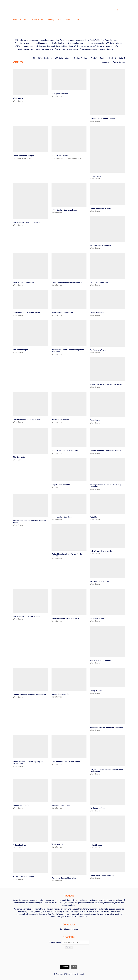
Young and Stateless (60, 94)
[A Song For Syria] (30, 829)
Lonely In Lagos (96, 691)
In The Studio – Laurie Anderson (64, 210)
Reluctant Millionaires (60, 420)
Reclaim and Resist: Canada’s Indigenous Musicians (68, 351)
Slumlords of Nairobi (98, 618)
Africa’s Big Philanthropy (100, 582)
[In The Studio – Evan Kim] (69, 504)
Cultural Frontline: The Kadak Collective (105, 451)
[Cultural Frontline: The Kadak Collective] (107, 437)
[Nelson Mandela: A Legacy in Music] (30, 404)
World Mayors (57, 844)
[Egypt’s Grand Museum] (69, 469)
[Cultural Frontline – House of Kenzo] (69, 602)
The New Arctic (19, 457)
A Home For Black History (23, 877)
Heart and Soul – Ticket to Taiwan (26, 313)
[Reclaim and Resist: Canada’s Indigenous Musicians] (69, 333)
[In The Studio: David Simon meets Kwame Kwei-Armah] (107, 750)
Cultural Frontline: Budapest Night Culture (29, 694)
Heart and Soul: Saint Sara (23, 282)
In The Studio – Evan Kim (61, 517)
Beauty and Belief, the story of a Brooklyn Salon (29, 522)
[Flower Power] (107, 149)
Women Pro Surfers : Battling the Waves (106, 385)
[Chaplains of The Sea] (30, 790)
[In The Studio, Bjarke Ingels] (107, 536)
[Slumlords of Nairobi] (107, 602)
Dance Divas (95, 420)
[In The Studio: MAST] (69, 139)
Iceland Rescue (96, 845)
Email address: (55, 942)
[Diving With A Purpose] (107, 266)
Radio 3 (112, 58)
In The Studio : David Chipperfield (26, 222)
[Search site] (117, 10)
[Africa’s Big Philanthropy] (107, 568)
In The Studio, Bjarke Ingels (101, 551)
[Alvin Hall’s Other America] (107, 229)
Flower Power (95, 176)
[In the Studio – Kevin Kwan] (69, 299)
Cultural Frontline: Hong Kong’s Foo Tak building (67, 555)
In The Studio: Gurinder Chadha (102, 119)
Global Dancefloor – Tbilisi (100, 209)
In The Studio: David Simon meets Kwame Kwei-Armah (106, 770)
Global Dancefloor (97, 313)
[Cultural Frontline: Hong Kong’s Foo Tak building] (69, 537)
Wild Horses (18, 98)
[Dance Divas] (107, 404)
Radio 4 (121, 58)
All (34, 58)
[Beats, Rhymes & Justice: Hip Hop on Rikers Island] (30, 746)
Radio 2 (103, 58)
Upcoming (106, 62)
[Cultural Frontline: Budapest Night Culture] (30, 679)
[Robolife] (107, 504)
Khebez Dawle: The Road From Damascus (106, 728)
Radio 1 (94, 58)
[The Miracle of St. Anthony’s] (107, 641)
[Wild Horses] (30, 82)
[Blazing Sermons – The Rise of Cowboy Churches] (107, 469)
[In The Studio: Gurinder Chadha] (107, 92)
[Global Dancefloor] (107, 299)
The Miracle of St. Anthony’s (101, 660)
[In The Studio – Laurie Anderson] (69, 195)
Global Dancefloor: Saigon (23, 156)
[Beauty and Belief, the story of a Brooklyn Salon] (30, 505)
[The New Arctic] (30, 441)
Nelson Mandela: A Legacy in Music (27, 420)
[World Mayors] (69, 828)
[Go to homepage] (43, 10)
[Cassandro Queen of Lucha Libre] (69, 863)
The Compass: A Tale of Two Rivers (66, 762)
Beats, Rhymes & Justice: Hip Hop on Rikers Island (28, 763)
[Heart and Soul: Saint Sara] (30, 266)
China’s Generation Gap (61, 694)
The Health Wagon (20, 350)
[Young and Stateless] (69, 79)
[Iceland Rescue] (107, 829)
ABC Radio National (62, 58)
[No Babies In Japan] (107, 792)
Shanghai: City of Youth (61, 805)
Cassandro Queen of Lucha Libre (64, 878)
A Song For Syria (19, 845)
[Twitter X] (64, 967)
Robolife (93, 517)
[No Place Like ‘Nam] (107, 333)
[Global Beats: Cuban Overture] (107, 862)
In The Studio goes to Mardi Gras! (65, 451)
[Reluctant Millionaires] (69, 404)
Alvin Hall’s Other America (100, 246)
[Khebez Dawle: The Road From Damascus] (107, 711)
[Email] (74, 967)
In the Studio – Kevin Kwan (62, 313)
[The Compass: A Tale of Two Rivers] (69, 746)
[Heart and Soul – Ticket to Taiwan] (30, 299)
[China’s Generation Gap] (69, 679)
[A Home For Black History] (30, 862)
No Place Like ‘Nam (98, 350)
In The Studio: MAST (60, 156)
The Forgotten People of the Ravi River (67, 282)
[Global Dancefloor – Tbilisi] (107, 194)
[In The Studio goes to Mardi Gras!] (69, 437)
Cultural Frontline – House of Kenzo (66, 618)
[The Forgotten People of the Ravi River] (69, 266)
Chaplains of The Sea (21, 805)
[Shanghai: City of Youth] (69, 790)
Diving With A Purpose (99, 282)
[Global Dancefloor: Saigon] (30, 139)
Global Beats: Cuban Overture (101, 875)
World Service (119, 62)
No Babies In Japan (98, 808)
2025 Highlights (45, 58)
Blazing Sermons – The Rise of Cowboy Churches (105, 486)
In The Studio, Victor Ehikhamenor (26, 616)
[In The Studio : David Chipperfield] (30, 201)
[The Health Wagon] (30, 333)
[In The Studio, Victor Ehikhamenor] (30, 601)
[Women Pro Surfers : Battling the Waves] (107, 369)
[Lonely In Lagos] (107, 677)
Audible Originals (81, 58)
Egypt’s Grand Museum (61, 485)
